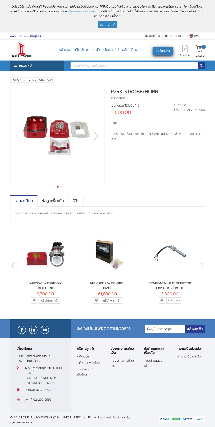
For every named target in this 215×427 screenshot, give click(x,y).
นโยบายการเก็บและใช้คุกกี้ (83, 11)
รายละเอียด (24, 201)
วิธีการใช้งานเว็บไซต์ (86, 372)
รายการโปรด (176, 36)
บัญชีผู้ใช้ (154, 36)
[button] (18, 136)
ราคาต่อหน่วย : (120, 98)
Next (204, 265)
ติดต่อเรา (85, 356)
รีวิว (76, 201)
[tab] (23, 201)
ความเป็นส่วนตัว (190, 356)
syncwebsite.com (22, 422)
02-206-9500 (45, 390)
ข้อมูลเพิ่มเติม (53, 201)
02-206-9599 (42, 399)
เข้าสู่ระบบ (36, 36)
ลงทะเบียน (16, 36)
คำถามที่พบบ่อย (89, 362)
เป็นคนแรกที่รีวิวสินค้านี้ (125, 105)
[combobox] (134, 65)
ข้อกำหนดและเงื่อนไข (154, 363)
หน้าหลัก (17, 80)
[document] (107, 16)
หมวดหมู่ (25, 65)
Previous (11, 265)
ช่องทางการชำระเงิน (122, 363)
